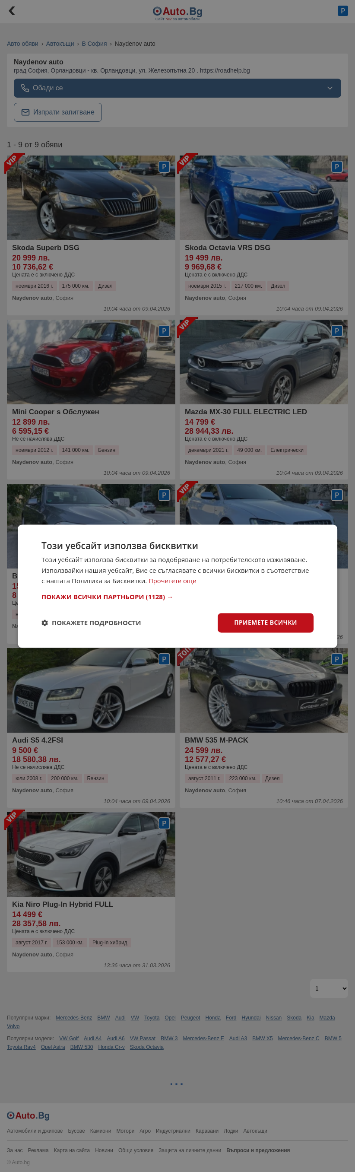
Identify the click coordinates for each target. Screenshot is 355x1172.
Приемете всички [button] (265, 622)
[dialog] (177, 586)
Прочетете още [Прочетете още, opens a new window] (173, 581)
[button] (177, 596)
